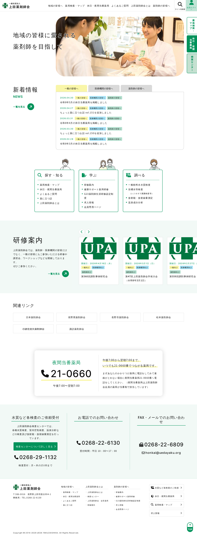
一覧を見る (19, 106)
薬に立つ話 (46, 198)
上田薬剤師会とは (141, 5)
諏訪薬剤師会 (76, 329)
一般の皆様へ (71, 88)
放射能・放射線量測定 (140, 197)
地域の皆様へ (55, 5)
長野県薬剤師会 (76, 317)
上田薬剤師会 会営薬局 (98, 500)
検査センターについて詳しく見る (34, 446)
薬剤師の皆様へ (161, 5)
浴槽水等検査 (141, 191)
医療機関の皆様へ (104, 88)
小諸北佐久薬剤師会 (33, 329)
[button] (82, 232)
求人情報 (89, 202)
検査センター (192, 63)
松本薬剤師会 (163, 317)
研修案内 (89, 184)
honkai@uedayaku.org (163, 453)
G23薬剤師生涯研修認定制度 (98, 195)
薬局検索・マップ (75, 5)
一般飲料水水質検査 (139, 184)
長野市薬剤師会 (120, 317)
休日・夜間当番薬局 (98, 5)
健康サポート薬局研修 (96, 189)
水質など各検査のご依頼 (165, 487)
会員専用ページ (92, 207)
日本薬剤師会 (33, 317)
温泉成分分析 (135, 202)
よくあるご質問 (120, 5)
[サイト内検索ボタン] (180, 5)
